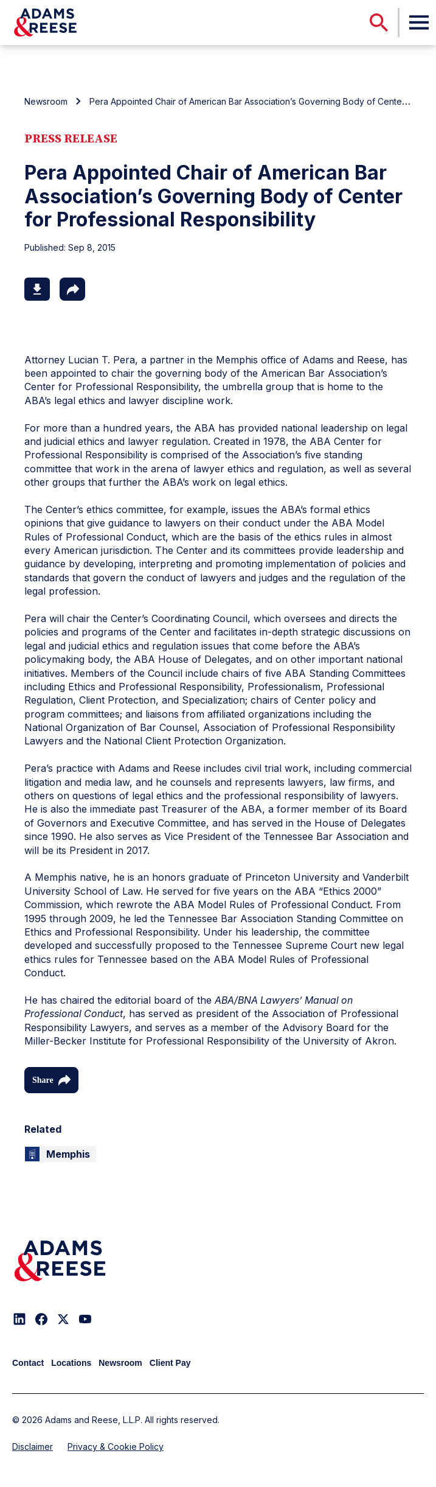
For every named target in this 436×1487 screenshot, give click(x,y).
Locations (71, 1363)
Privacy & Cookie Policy (115, 1446)
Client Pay (170, 1363)
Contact (28, 1363)
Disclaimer (32, 1446)
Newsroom (45, 101)
